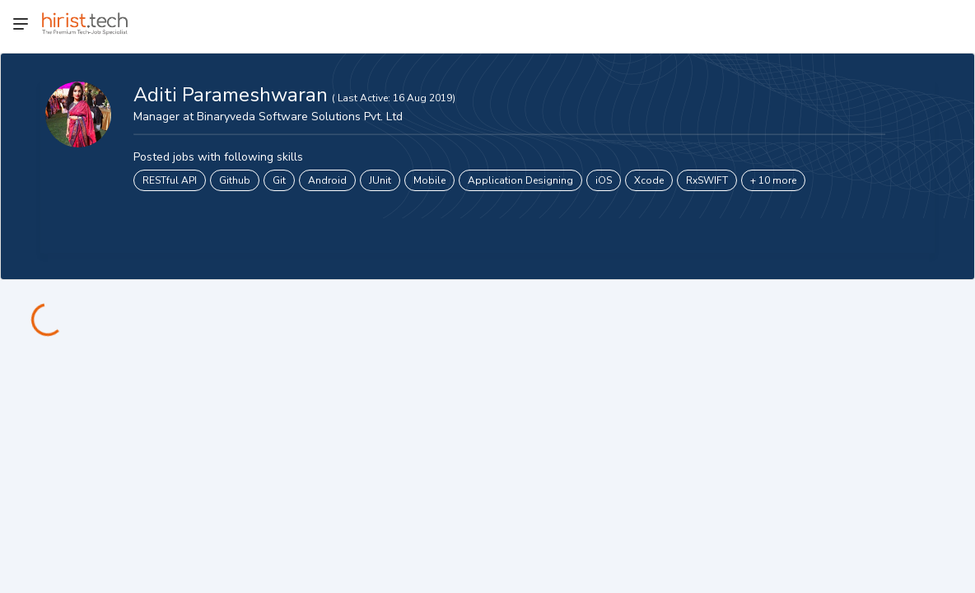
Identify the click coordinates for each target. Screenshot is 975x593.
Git (279, 180)
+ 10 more (773, 180)
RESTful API (169, 180)
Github (234, 180)
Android (327, 180)
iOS (603, 180)
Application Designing (520, 180)
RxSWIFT (707, 180)
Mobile (429, 180)
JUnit (380, 180)
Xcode (649, 180)
